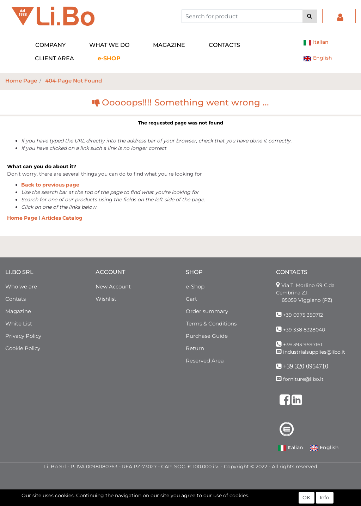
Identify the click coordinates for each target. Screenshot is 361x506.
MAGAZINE (169, 45)
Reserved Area (205, 360)
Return (195, 348)
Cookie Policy (22, 348)
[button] (309, 16)
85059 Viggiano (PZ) (307, 300)
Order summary (207, 311)
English (317, 58)
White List (18, 323)
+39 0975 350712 (303, 315)
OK (306, 498)
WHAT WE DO (109, 45)
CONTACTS (224, 45)
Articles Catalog (62, 218)
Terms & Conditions (211, 323)
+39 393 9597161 (302, 344)
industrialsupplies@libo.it (314, 352)
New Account (113, 286)
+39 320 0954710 (305, 366)
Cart (191, 298)
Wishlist (106, 298)
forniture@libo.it (303, 379)
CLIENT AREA (54, 58)
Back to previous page (50, 185)
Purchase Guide (207, 336)
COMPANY (50, 45)
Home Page (21, 80)
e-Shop (195, 286)
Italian (316, 42)
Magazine (18, 311)
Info (324, 498)
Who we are (21, 286)
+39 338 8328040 (304, 330)
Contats (15, 298)
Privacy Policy (23, 336)
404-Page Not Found (73, 80)
